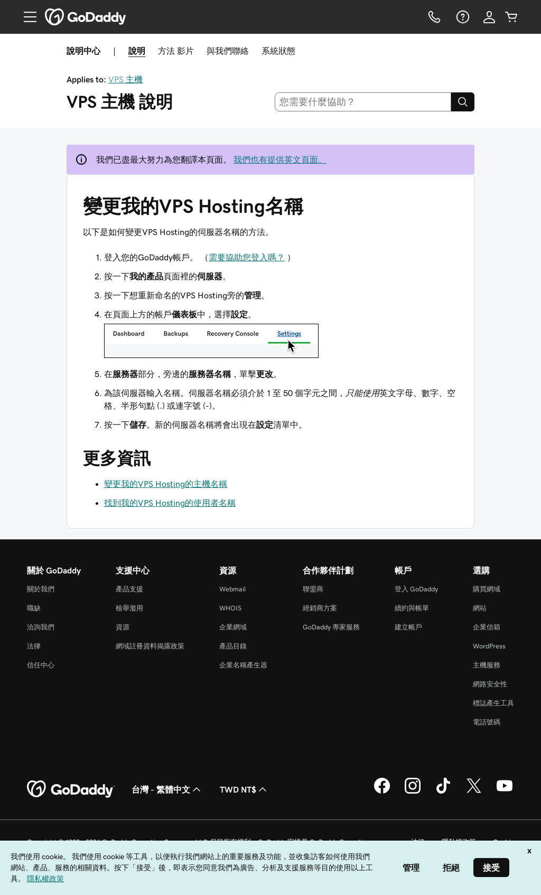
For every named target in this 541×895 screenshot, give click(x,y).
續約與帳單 (412, 608)
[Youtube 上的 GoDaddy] (504, 792)
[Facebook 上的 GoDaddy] (381, 792)
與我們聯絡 (228, 50)
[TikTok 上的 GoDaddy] (443, 792)
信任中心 (40, 665)
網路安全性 (490, 684)
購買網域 (486, 589)
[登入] (489, 17)
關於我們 (40, 589)
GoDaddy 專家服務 (331, 627)
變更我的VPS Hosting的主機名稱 (165, 483)
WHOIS (230, 608)
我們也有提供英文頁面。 (280, 159)
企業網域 (233, 627)
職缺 (34, 608)
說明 (136, 50)
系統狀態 (278, 50)
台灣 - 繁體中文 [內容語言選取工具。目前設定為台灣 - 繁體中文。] (167, 789)
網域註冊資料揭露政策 (150, 646)
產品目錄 (233, 646)
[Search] (462, 101)
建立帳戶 (408, 627)
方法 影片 (176, 50)
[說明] (462, 17)
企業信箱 (486, 627)
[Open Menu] (26, 17)
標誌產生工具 (493, 703)
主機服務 (486, 665)
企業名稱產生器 (243, 665)
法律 (34, 646)
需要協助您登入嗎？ (247, 257)
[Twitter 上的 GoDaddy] (473, 792)
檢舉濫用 (129, 608)
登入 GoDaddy (416, 589)
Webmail (232, 589)
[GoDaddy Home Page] (71, 789)
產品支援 (129, 589)
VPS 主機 (125, 79)
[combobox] (363, 102)
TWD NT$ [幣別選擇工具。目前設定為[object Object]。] (244, 789)
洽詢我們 (40, 627)
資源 (122, 627)
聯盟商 (313, 589)
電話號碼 (486, 722)
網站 (480, 608)
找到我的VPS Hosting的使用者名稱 (170, 502)
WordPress (489, 646)
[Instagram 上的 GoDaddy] (412, 792)
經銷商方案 (320, 608)
